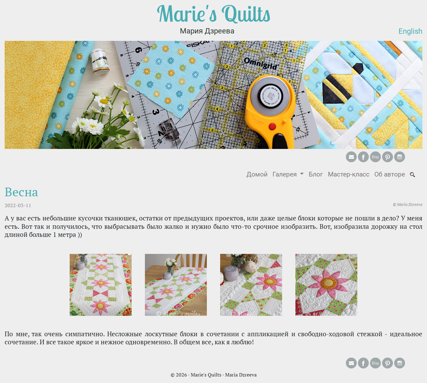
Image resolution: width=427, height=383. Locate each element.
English (410, 31)
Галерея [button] (285, 174)
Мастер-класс (348, 174)
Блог (316, 174)
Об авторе (389, 174)
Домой (258, 174)
